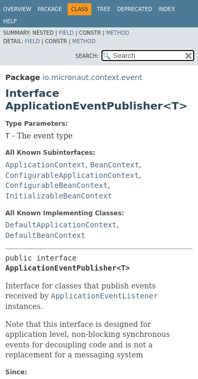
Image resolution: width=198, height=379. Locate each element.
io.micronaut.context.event (92, 77)
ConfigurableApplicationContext (72, 175)
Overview (17, 9)
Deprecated (134, 9)
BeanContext (114, 165)
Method (117, 33)
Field (66, 33)
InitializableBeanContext (58, 196)
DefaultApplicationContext (61, 225)
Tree (104, 9)
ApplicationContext (45, 165)
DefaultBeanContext (45, 235)
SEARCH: (87, 56)
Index (166, 9)
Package (49, 9)
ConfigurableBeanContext (56, 185)
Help (9, 21)
